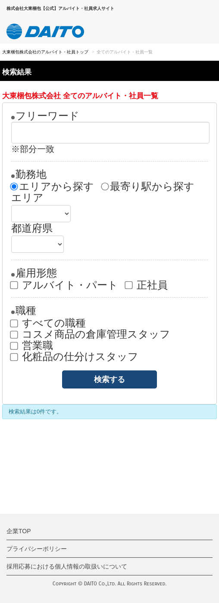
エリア (27, 197)
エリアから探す (52, 186)
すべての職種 (48, 323)
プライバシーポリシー (36, 548)
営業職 (32, 345)
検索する (109, 379)
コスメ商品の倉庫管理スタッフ (90, 334)
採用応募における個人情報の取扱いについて (66, 566)
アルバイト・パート (64, 285)
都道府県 (32, 228)
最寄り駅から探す (148, 186)
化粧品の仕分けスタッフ (74, 356)
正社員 (147, 285)
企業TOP (18, 531)
